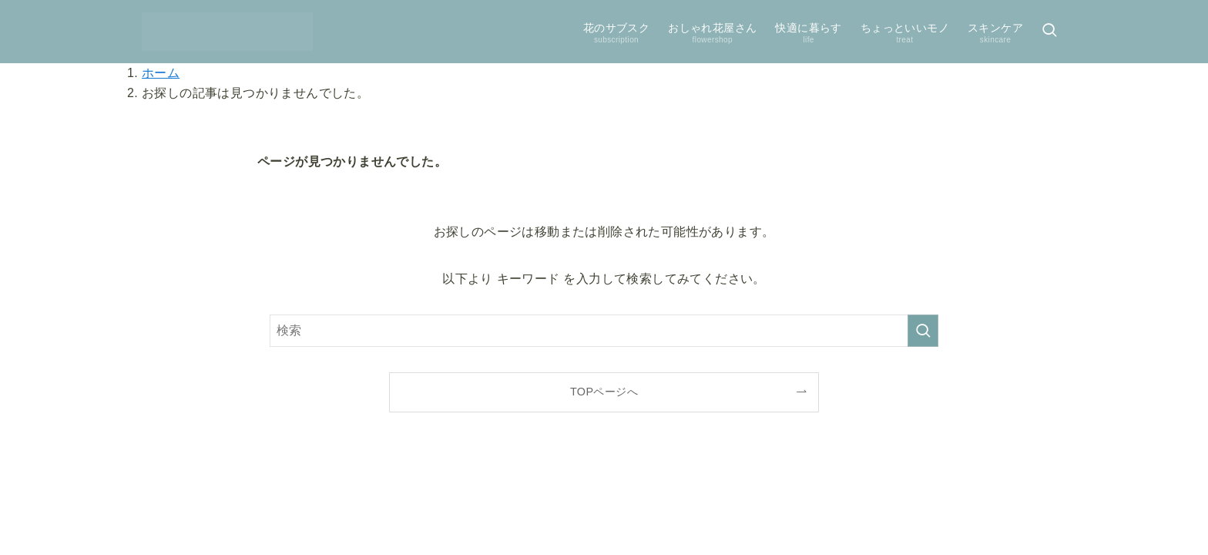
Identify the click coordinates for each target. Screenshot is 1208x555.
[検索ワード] (604, 330)
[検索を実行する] (923, 330)
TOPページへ (604, 391)
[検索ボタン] (1049, 31)
